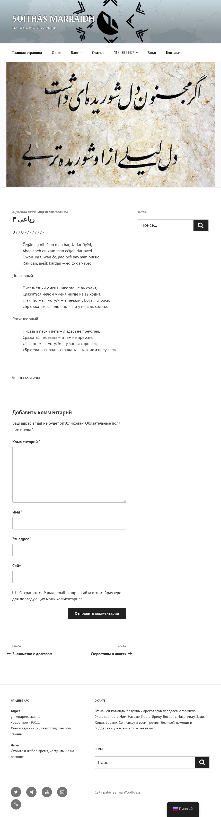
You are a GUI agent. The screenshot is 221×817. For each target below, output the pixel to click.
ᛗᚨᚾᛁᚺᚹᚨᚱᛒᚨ (126, 53)
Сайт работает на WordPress (117, 792)
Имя (17, 512)
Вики (151, 53)
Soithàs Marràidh (53, 18)
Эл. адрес (22, 538)
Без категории (30, 378)
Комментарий (26, 441)
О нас (56, 53)
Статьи (98, 53)
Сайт (16, 565)
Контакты (174, 53)
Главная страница (27, 53)
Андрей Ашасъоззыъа (53, 212)
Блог (77, 53)
